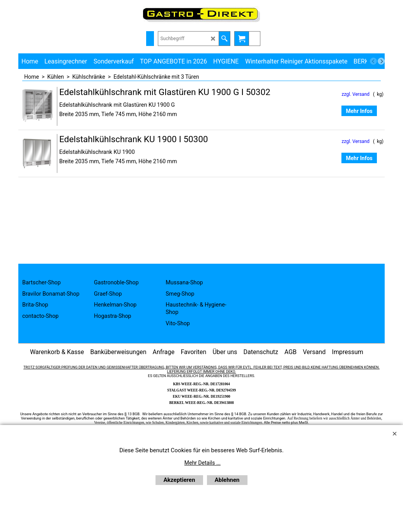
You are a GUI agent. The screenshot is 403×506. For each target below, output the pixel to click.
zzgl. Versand (355, 94)
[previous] (373, 61)
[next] (381, 61)
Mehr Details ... (202, 463)
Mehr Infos (359, 111)
